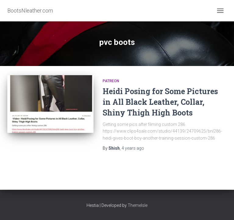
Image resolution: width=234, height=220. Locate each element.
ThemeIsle (137, 205)
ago (133, 148)
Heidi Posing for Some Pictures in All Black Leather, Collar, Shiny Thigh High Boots (160, 102)
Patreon (111, 81)
